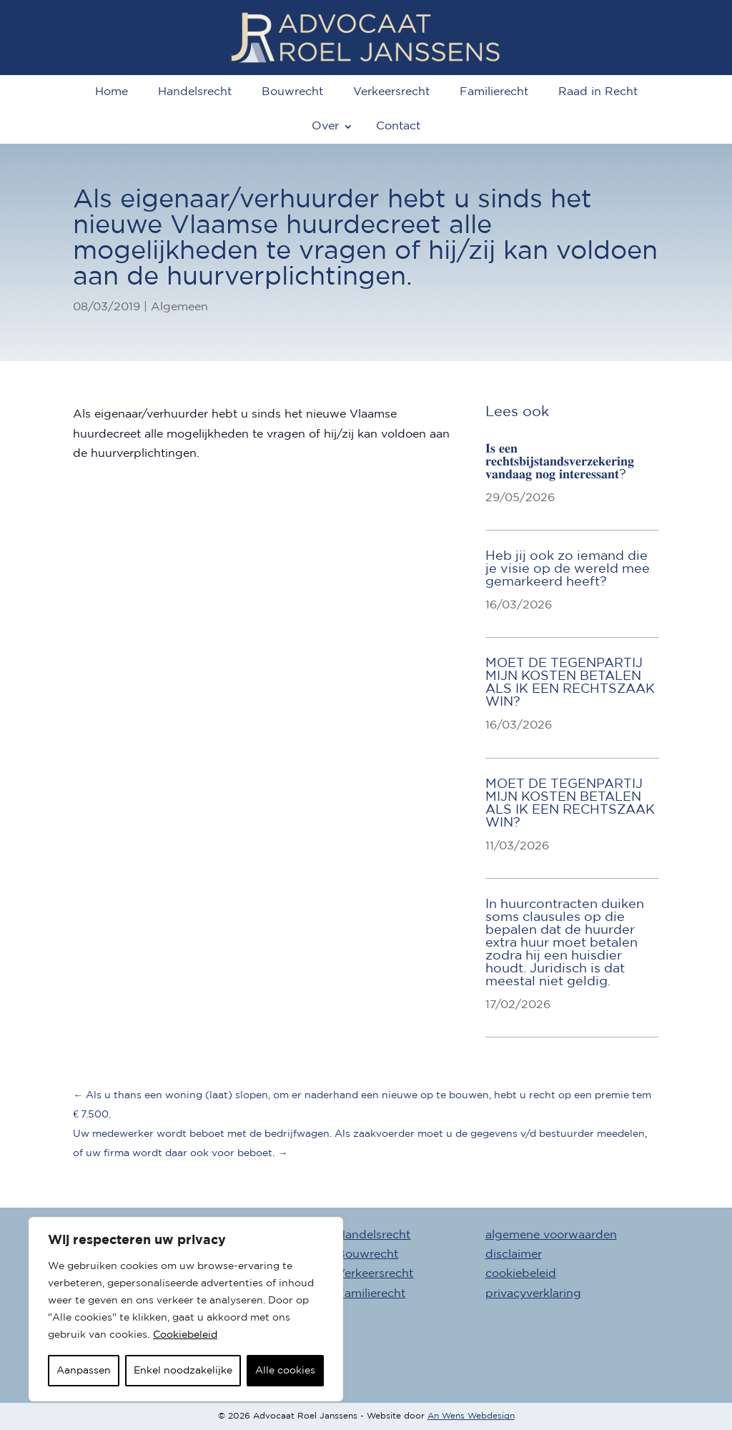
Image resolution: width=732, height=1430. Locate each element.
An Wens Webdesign (471, 1416)
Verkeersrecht (391, 92)
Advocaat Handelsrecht (344, 1235)
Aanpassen (83, 1370)
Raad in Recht (598, 92)
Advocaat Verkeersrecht (346, 1273)
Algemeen (179, 307)
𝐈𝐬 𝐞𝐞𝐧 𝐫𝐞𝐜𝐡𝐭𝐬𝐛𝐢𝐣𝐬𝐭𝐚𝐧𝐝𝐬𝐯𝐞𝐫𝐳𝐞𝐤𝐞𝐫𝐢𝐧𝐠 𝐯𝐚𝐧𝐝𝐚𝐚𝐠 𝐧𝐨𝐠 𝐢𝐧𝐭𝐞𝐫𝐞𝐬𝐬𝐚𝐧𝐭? (559, 461)
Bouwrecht (292, 92)
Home (111, 92)
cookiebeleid (520, 1273)
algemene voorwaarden (551, 1235)
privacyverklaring (533, 1293)
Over (325, 126)
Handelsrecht (195, 92)
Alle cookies (285, 1370)
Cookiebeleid (185, 1335)
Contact (398, 126)
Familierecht (494, 92)
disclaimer (513, 1254)
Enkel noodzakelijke (183, 1370)
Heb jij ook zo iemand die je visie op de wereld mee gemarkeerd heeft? (567, 569)
